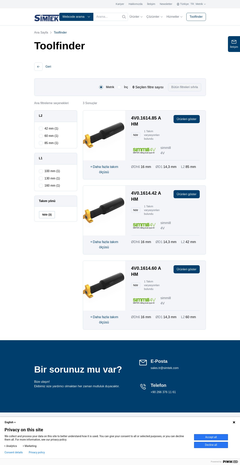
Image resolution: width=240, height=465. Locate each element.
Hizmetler (175, 16)
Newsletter (166, 3)
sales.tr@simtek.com (165, 368)
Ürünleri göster (187, 119)
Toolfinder (196, 16)
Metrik (110, 87)
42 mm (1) (51, 128)
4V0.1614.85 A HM (146, 121)
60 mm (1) (51, 135)
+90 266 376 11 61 (163, 392)
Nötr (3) (47, 214)
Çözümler (154, 16)
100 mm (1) (52, 171)
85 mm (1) (51, 143)
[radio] (101, 87)
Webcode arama (76, 16)
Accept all (211, 437)
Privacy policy (37, 452)
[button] (38, 67)
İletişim (151, 3)
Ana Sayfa (41, 32)
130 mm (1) (52, 178)
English (10, 422)
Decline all (211, 444)
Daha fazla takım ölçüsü (104, 169)
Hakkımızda (135, 3)
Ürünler (136, 16)
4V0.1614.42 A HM (146, 196)
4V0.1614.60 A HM (146, 271)
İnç (126, 87)
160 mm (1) (52, 185)
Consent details (14, 452)
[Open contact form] (234, 44)
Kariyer (120, 3)
